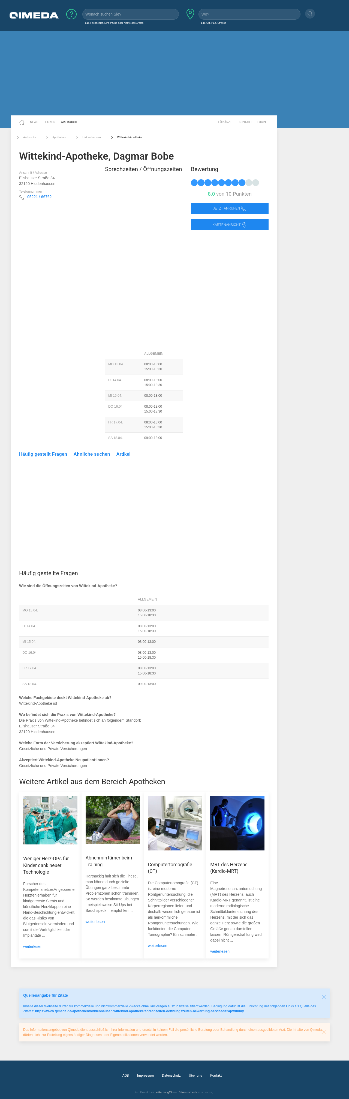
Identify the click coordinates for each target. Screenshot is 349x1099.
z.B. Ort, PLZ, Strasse (213, 22)
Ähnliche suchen (92, 454)
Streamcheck (188, 1092)
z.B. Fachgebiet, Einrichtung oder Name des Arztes (114, 22)
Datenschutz (171, 1075)
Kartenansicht (229, 225)
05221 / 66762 (39, 197)
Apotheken (55, 137)
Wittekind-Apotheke (125, 137)
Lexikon (50, 122)
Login (261, 122)
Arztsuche (69, 122)
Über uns (195, 1075)
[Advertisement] (174, 73)
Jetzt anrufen (229, 208)
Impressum (145, 1075)
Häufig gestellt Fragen (43, 454)
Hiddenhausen (87, 137)
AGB (125, 1075)
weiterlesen (33, 946)
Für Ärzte (225, 122)
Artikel (123, 454)
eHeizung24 (164, 1092)
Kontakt (245, 122)
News (34, 122)
